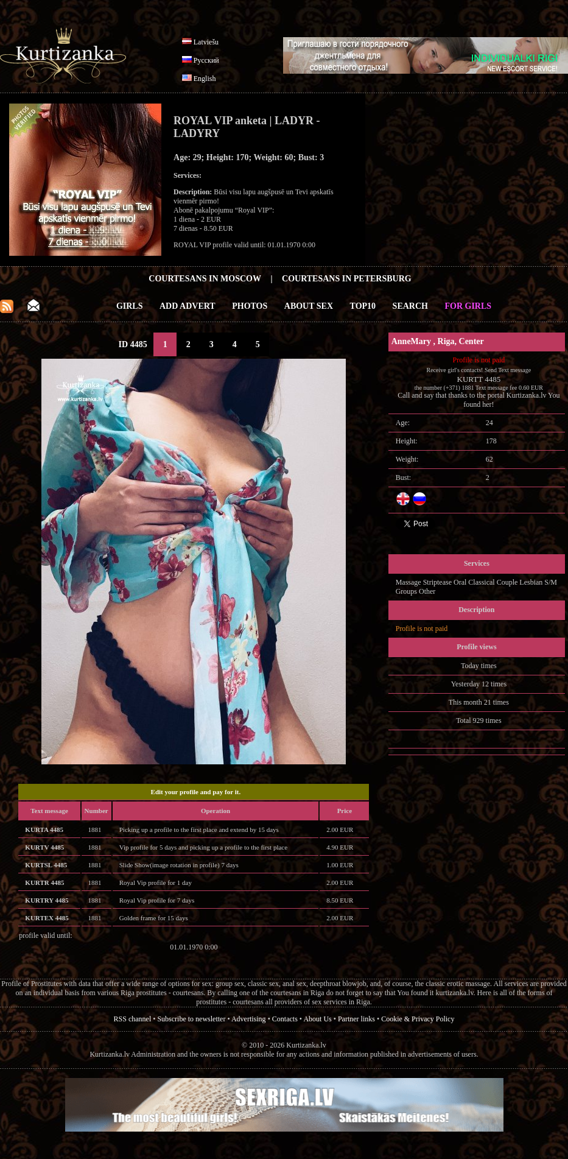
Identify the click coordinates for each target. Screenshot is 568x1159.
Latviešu (206, 42)
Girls (129, 306)
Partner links (356, 1019)
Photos (249, 306)
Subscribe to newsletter (191, 1019)
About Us (317, 1019)
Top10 (363, 306)
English (205, 78)
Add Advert (188, 306)
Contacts (285, 1019)
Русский (206, 60)
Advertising (248, 1019)
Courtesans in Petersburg (347, 278)
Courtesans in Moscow (205, 278)
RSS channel (133, 1019)
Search (410, 306)
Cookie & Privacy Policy (417, 1019)
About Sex (308, 306)
